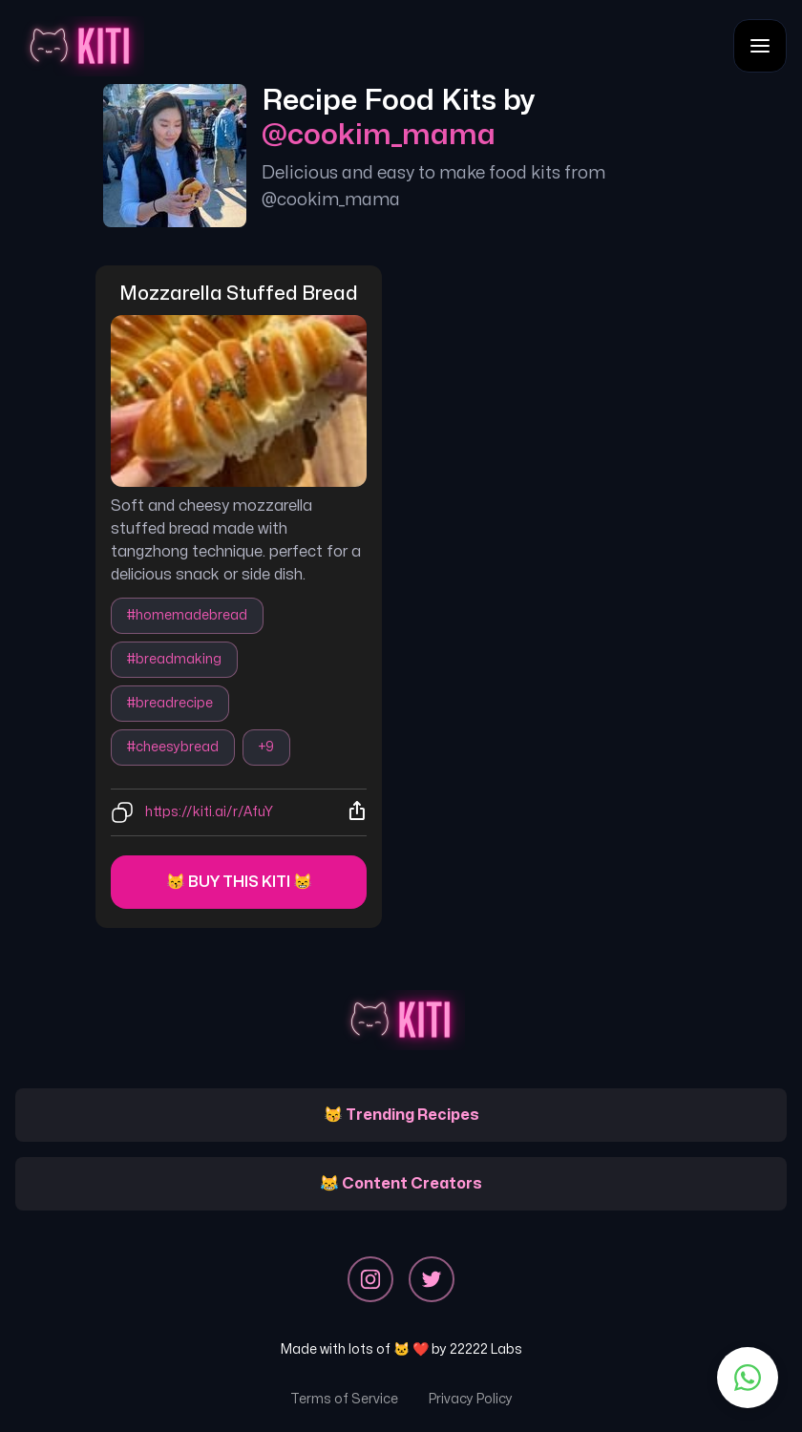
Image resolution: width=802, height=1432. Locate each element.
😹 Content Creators (401, 1183)
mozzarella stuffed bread (238, 293)
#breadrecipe (170, 703)
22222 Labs (486, 1349)
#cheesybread (173, 747)
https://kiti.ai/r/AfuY (209, 812)
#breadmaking (174, 659)
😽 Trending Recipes (401, 1115)
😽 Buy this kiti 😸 (239, 882)
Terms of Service (344, 1399)
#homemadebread (187, 615)
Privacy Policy (471, 1399)
